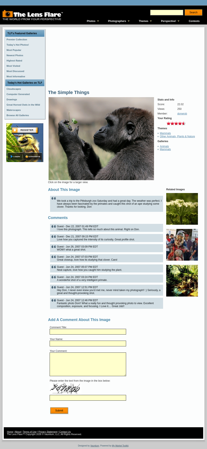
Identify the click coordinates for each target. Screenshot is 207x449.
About (18, 431)
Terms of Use (30, 431)
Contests (194, 21)
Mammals (165, 133)
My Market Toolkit (120, 446)
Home (10, 431)
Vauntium (94, 446)
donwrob (182, 113)
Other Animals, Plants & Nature (177, 136)
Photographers (117, 21)
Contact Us (65, 431)
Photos (91, 21)
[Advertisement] (25, 229)
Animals (164, 146)
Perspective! (168, 21)
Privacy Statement (47, 431)
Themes (143, 21)
